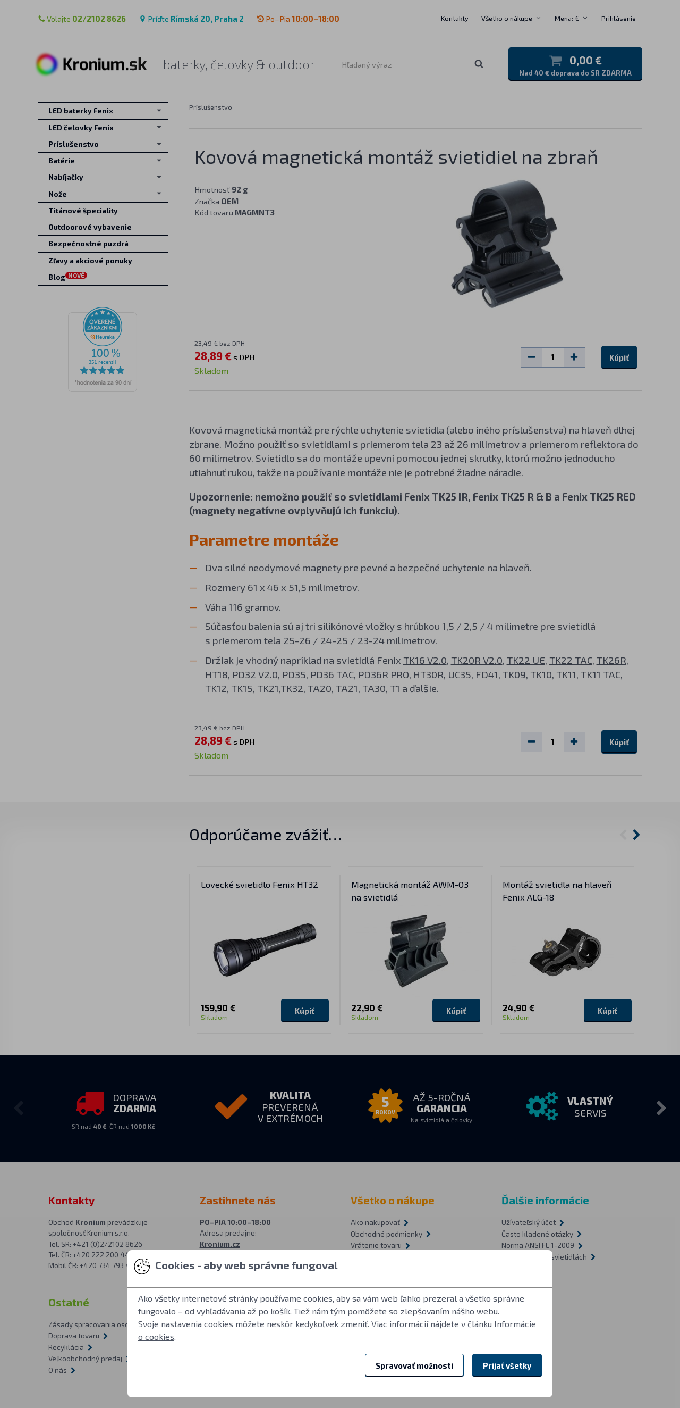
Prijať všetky (507, 1365)
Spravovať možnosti (414, 1365)
